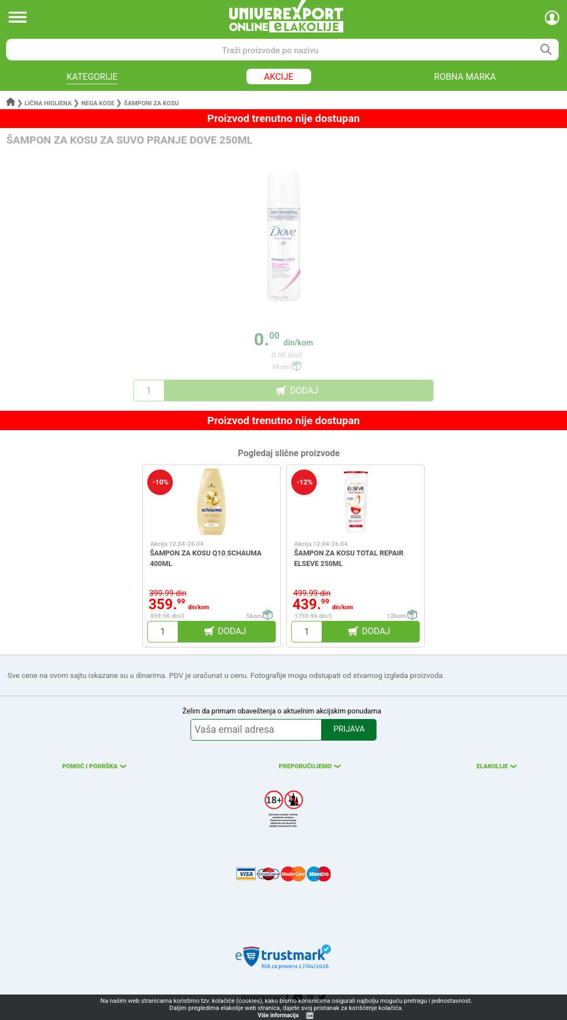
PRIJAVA (348, 729)
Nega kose (98, 103)
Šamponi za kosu (151, 103)
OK (310, 1015)
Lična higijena (49, 103)
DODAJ (304, 390)
